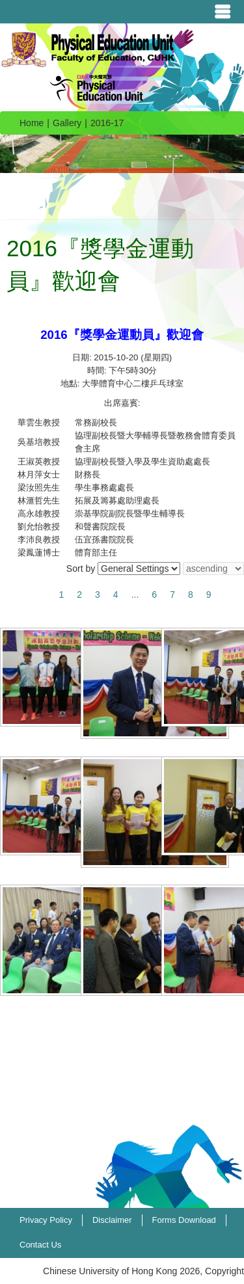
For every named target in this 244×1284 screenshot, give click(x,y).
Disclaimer (112, 1220)
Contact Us (40, 1245)
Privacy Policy (46, 1220)
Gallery (67, 123)
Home (32, 123)
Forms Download (184, 1220)
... (135, 594)
